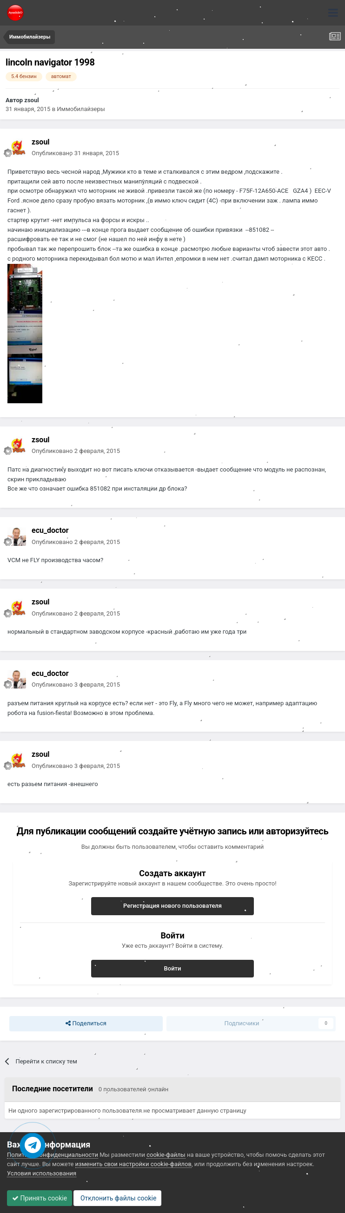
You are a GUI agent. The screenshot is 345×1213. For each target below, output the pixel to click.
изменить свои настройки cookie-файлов (133, 1164)
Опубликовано (75, 153)
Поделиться (86, 1023)
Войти (172, 968)
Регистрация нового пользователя (172, 905)
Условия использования (41, 1173)
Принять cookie (39, 1198)
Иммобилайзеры (81, 108)
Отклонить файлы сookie (117, 1198)
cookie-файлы (165, 1154)
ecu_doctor (50, 530)
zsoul (31, 100)
